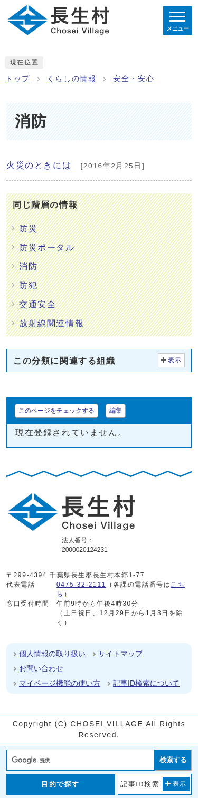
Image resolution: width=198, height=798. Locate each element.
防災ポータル (47, 247)
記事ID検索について (146, 683)
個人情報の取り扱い (52, 653)
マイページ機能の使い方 (59, 683)
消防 (28, 266)
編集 (115, 410)
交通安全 (37, 304)
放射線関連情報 (51, 323)
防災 (28, 228)
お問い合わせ (41, 668)
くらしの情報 (72, 79)
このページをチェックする (56, 410)
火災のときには (38, 165)
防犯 (28, 285)
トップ (17, 79)
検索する (173, 760)
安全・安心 (133, 79)
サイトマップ (120, 653)
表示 (175, 360)
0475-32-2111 (81, 584)
